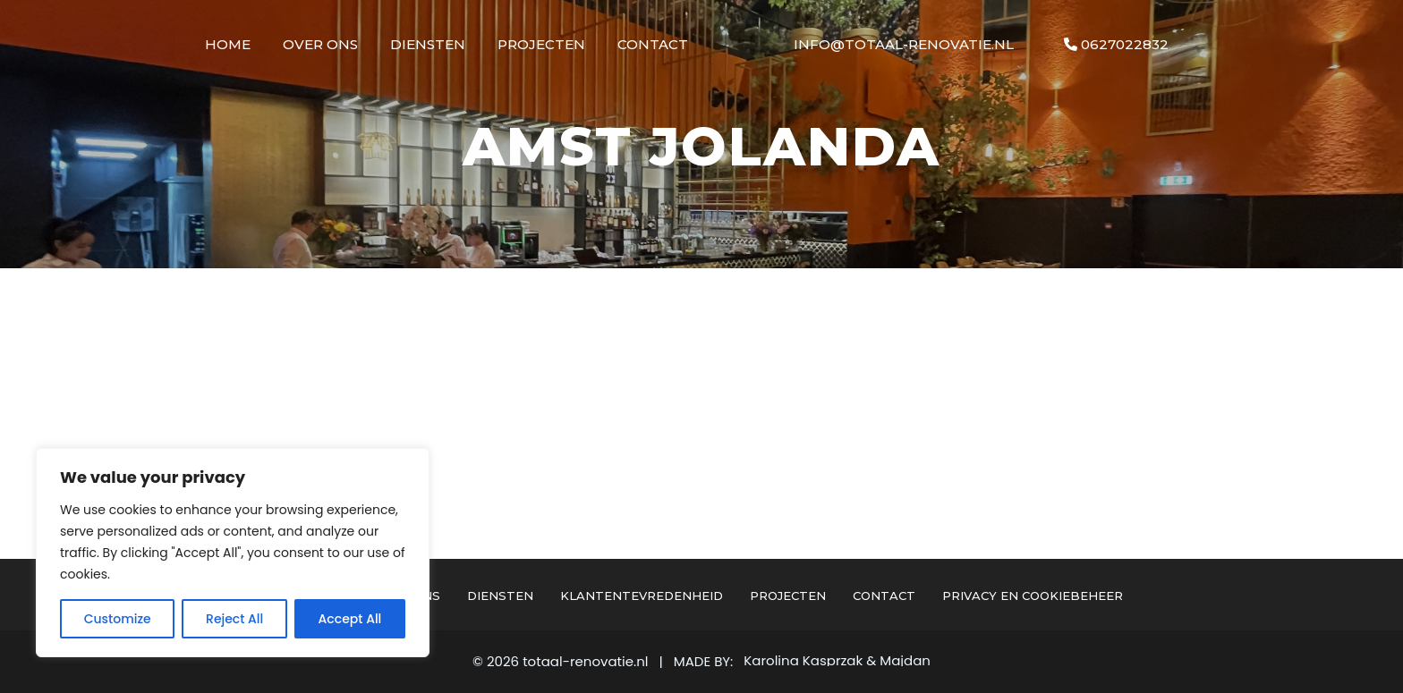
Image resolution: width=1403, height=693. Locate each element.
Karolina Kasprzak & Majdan (837, 660)
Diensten (427, 44)
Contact (652, 44)
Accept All (350, 619)
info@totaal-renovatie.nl (904, 44)
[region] (232, 552)
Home (228, 44)
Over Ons (320, 44)
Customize (117, 619)
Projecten (541, 44)
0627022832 (1116, 44)
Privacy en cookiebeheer (1032, 595)
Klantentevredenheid (641, 595)
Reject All (234, 619)
